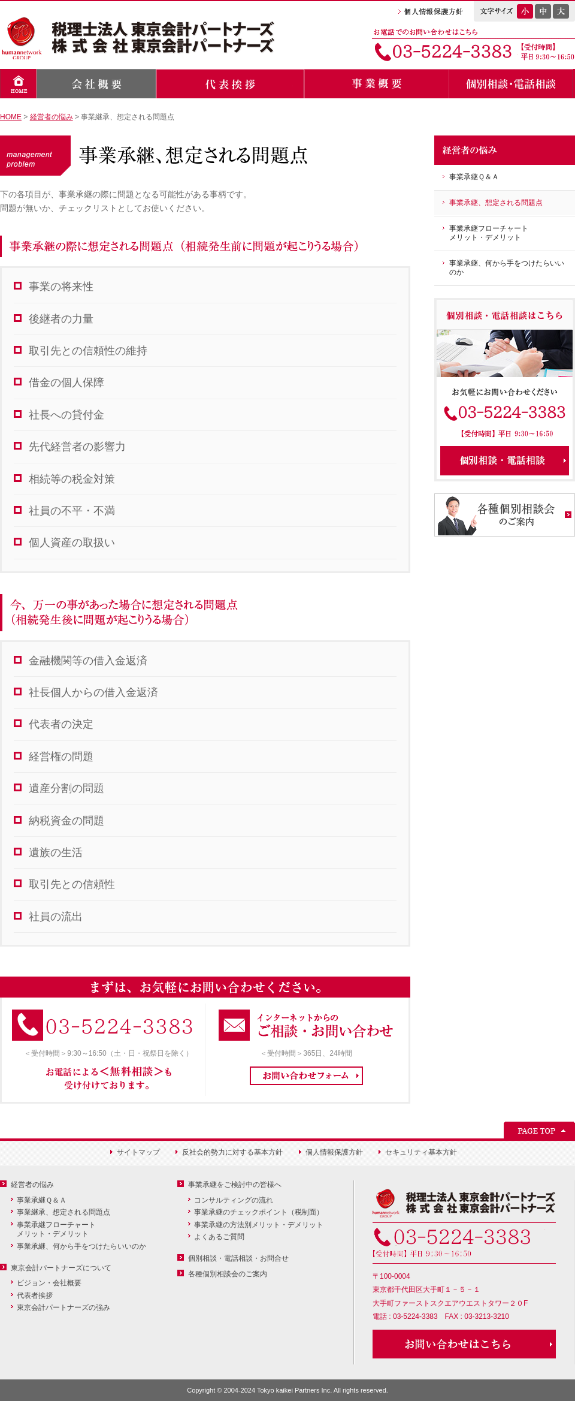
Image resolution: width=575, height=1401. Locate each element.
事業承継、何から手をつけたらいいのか (506, 268)
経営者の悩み (51, 117)
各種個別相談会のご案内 (227, 1274)
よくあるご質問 (219, 1237)
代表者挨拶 (35, 1295)
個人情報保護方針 (334, 1152)
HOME (11, 117)
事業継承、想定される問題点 (63, 1212)
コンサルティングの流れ (233, 1200)
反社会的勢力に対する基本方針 (232, 1152)
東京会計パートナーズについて (61, 1268)
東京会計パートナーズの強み (63, 1307)
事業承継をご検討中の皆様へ (235, 1184)
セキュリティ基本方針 (421, 1152)
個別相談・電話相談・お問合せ (238, 1258)
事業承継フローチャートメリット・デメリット (488, 233)
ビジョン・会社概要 (49, 1283)
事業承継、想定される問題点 (496, 202)
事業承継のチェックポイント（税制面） (258, 1212)
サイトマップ (138, 1152)
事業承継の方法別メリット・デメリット (258, 1225)
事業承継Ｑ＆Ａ (474, 177)
